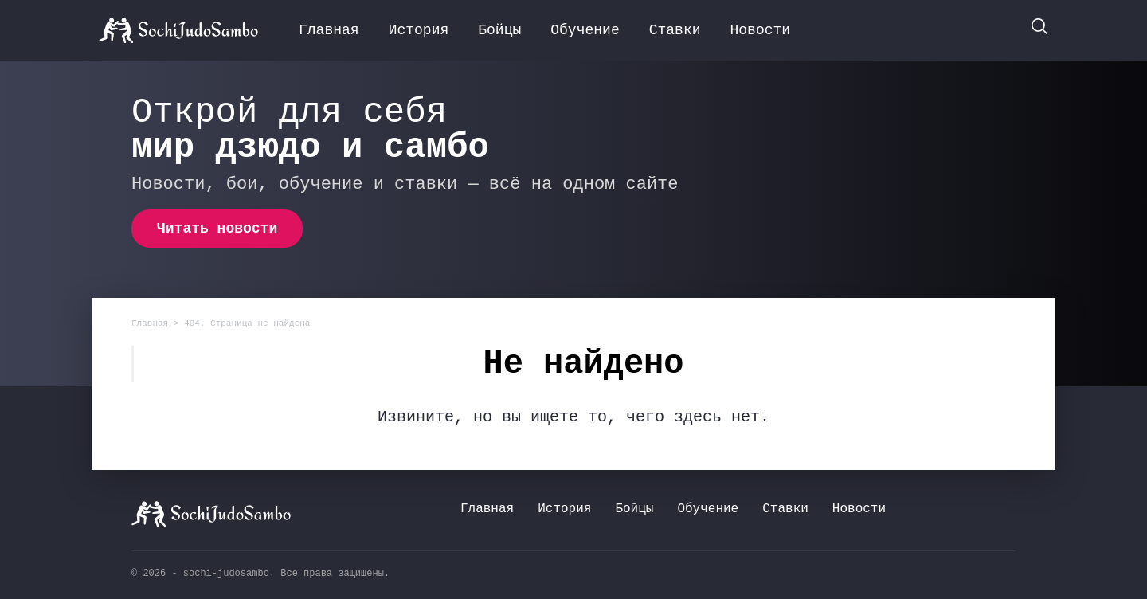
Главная (329, 30)
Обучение (584, 30)
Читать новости (217, 229)
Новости (760, 30)
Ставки (675, 30)
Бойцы (499, 30)
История (419, 30)
